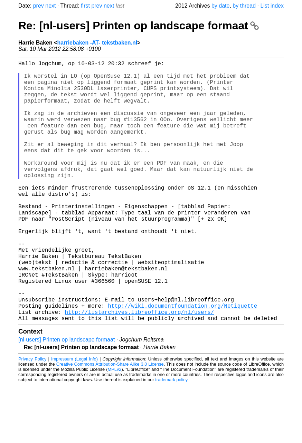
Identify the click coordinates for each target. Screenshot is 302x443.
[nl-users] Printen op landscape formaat (66, 398)
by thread (244, 6)
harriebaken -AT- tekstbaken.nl (97, 43)
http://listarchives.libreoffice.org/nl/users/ (139, 368)
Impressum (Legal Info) (74, 417)
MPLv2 (115, 427)
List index (272, 6)
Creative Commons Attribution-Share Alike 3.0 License (110, 422)
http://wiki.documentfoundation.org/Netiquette (182, 361)
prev (38, 6)
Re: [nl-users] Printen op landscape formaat (138, 25)
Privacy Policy (32, 417)
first (85, 6)
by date (220, 6)
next (50, 6)
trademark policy (171, 437)
